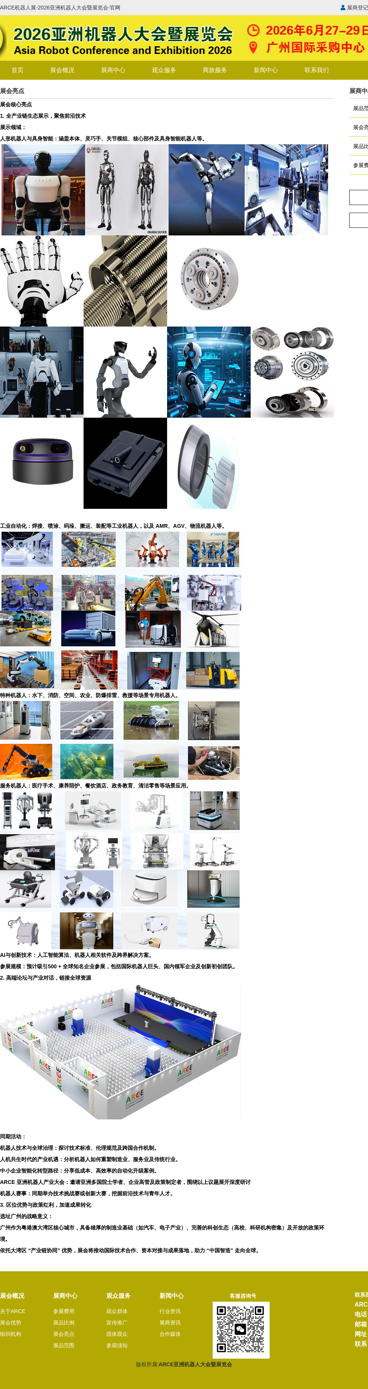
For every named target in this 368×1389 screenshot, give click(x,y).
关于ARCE (12, 1311)
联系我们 (317, 70)
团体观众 (117, 1334)
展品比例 (63, 1323)
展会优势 (10, 1323)
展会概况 (62, 70)
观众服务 (164, 70)
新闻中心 (266, 70)
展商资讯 (170, 1323)
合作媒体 (170, 1334)
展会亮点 (63, 1334)
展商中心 (113, 70)
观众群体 (117, 1311)
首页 (17, 70)
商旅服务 (215, 70)
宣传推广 (117, 1323)
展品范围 (63, 1345)
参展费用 (63, 1311)
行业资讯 (170, 1311)
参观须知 (117, 1345)
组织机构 (10, 1334)
